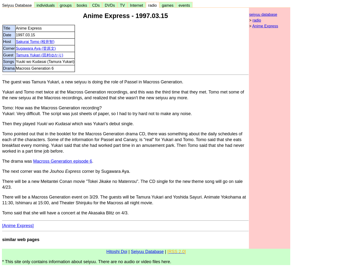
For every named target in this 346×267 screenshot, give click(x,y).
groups (66, 5)
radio (152, 5)
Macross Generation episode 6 (62, 161)
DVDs (110, 5)
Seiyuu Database (18, 5)
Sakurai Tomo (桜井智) (35, 42)
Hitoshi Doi (116, 251)
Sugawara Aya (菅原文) (36, 48)
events (184, 5)
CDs (96, 5)
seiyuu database (263, 14)
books (81, 5)
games (168, 5)
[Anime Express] (18, 225)
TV (122, 5)
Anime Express (265, 26)
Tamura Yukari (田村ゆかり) (39, 55)
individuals (45, 5)
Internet (136, 5)
